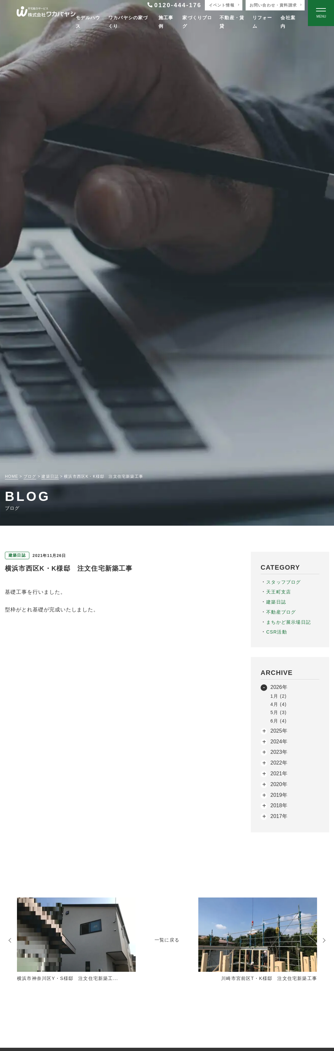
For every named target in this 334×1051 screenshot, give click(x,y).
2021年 (278, 773)
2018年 (278, 805)
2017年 (278, 816)
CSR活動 (276, 632)
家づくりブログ (197, 21)
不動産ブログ (281, 612)
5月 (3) (278, 712)
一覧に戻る (167, 939)
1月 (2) (278, 696)
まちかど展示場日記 (288, 622)
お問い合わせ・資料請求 (273, 5)
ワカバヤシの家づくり (128, 21)
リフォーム (262, 21)
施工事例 (166, 21)
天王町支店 (278, 591)
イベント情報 (222, 5)
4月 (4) (278, 704)
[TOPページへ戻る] (46, 13)
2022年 (278, 763)
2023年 (278, 752)
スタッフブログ (283, 582)
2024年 (278, 741)
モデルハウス (88, 21)
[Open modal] (321, 13)
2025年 (278, 731)
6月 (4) (278, 720)
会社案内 (288, 21)
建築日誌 (276, 602)
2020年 (278, 784)
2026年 (278, 687)
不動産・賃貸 (232, 21)
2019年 (278, 795)
